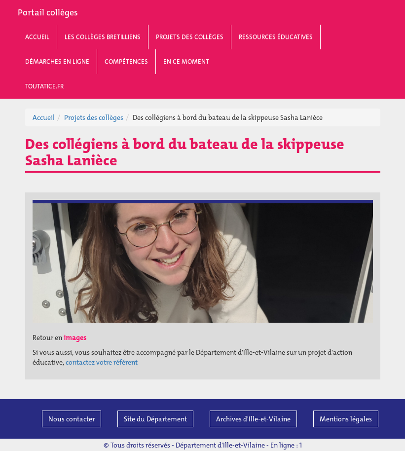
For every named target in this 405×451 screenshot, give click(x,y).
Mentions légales (346, 418)
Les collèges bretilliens (103, 37)
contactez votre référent (102, 362)
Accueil (37, 37)
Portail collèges (48, 12)
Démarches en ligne (57, 61)
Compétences (126, 61)
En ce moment (186, 61)
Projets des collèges (189, 37)
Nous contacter (71, 418)
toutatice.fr (44, 86)
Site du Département (155, 418)
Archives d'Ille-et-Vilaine (253, 418)
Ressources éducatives (276, 37)
